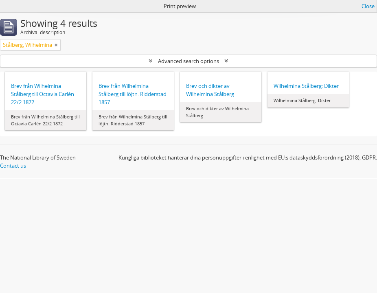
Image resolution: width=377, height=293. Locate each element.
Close (368, 6)
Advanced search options (188, 61)
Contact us (13, 165)
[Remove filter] (56, 45)
